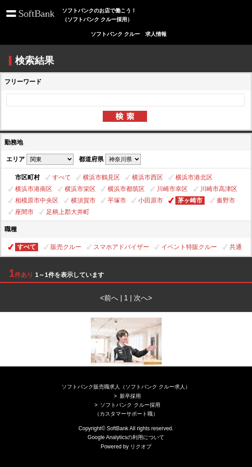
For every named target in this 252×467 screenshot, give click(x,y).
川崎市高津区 (218, 188)
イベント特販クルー (189, 246)
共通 (235, 246)
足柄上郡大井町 (67, 211)
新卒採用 (130, 396)
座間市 (24, 211)
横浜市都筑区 (126, 188)
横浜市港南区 (33, 188)
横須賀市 (83, 200)
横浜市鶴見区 (101, 177)
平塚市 (117, 200)
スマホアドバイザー (121, 246)
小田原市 (150, 200)
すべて (61, 177)
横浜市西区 (147, 177)
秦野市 (226, 200)
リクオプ (140, 447)
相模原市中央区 (36, 200)
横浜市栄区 (80, 188)
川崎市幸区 (172, 188)
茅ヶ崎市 (190, 200)
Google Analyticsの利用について (126, 437)
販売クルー (65, 246)
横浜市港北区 (194, 177)
